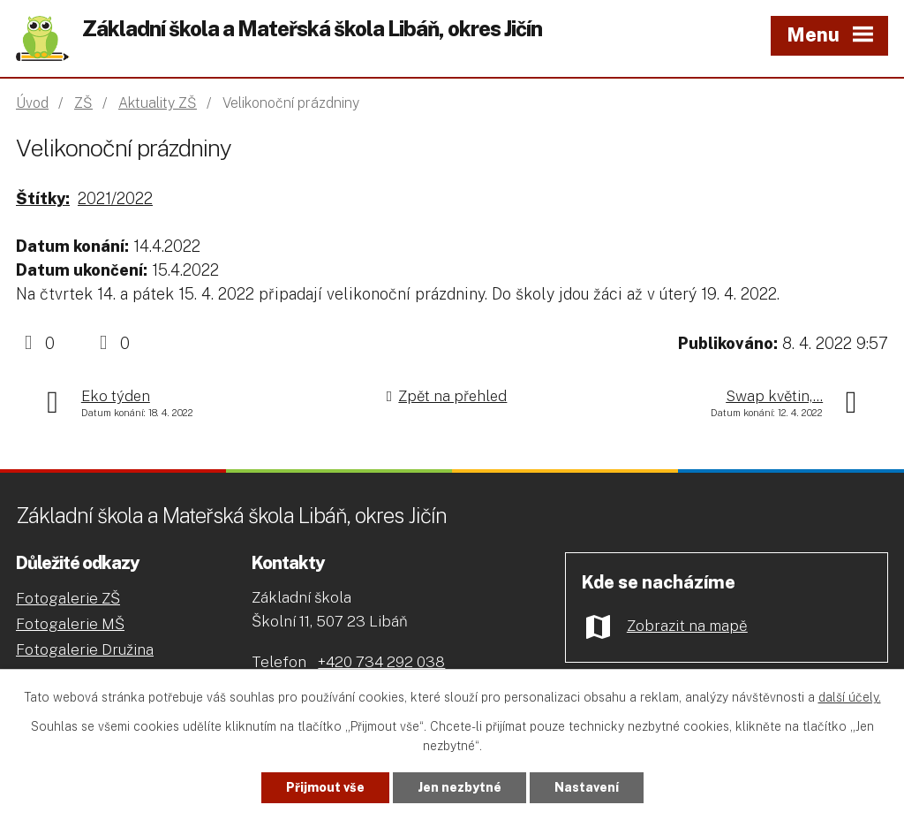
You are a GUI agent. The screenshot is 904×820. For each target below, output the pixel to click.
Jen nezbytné (459, 787)
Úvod (32, 103)
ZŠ (83, 103)
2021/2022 (115, 198)
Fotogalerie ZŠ (68, 598)
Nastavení (586, 787)
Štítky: (43, 198)
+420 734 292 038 (381, 662)
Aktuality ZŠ (157, 103)
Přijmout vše (325, 787)
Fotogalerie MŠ (70, 624)
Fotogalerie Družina (85, 649)
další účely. (849, 697)
